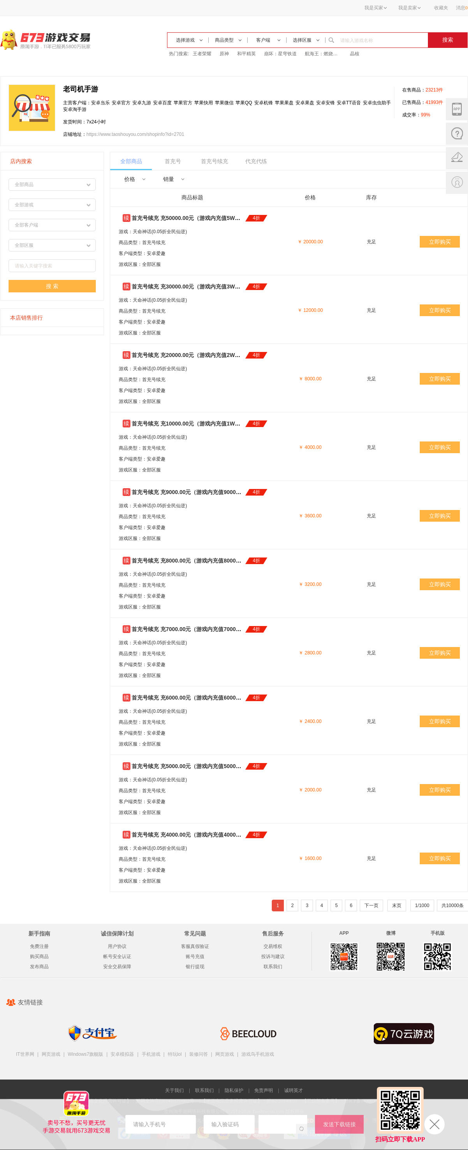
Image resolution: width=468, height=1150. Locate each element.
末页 (396, 905)
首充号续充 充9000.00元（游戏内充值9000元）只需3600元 (203, 492)
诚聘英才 (293, 1090)
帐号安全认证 (117, 956)
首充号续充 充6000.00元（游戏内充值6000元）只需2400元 (203, 698)
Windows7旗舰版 (85, 1054)
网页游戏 (51, 1054)
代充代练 (256, 161)
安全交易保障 (117, 966)
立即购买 (440, 242)
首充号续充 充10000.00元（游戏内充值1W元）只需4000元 (203, 423)
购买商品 (39, 956)
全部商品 (131, 161)
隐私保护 (234, 1090)
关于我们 (174, 1090)
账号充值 (195, 956)
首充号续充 (214, 161)
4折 (256, 218)
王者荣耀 (202, 53)
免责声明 (263, 1090)
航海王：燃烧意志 (323, 53)
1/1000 (422, 905)
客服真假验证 (195, 946)
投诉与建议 (273, 956)
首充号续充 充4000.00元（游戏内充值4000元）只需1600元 (203, 835)
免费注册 (39, 946)
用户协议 (117, 946)
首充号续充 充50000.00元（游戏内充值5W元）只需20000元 (204, 218)
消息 (462, 8)
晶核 (354, 53)
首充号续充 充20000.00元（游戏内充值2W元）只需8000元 (203, 355)
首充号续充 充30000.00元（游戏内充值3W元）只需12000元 (204, 286)
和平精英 (246, 53)
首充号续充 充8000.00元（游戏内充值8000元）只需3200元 (203, 560)
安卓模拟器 (122, 1054)
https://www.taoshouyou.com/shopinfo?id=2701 (135, 134)
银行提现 (195, 966)
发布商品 (39, 966)
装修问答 (198, 1054)
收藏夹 (441, 8)
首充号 (173, 161)
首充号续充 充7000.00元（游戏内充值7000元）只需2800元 (203, 629)
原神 (224, 53)
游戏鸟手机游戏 (257, 1054)
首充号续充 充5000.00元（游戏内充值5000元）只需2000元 (203, 766)
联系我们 (273, 966)
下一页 (371, 905)
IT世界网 (25, 1054)
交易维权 (273, 946)
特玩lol (175, 1054)
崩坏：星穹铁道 (280, 53)
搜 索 (52, 286)
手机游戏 (151, 1054)
